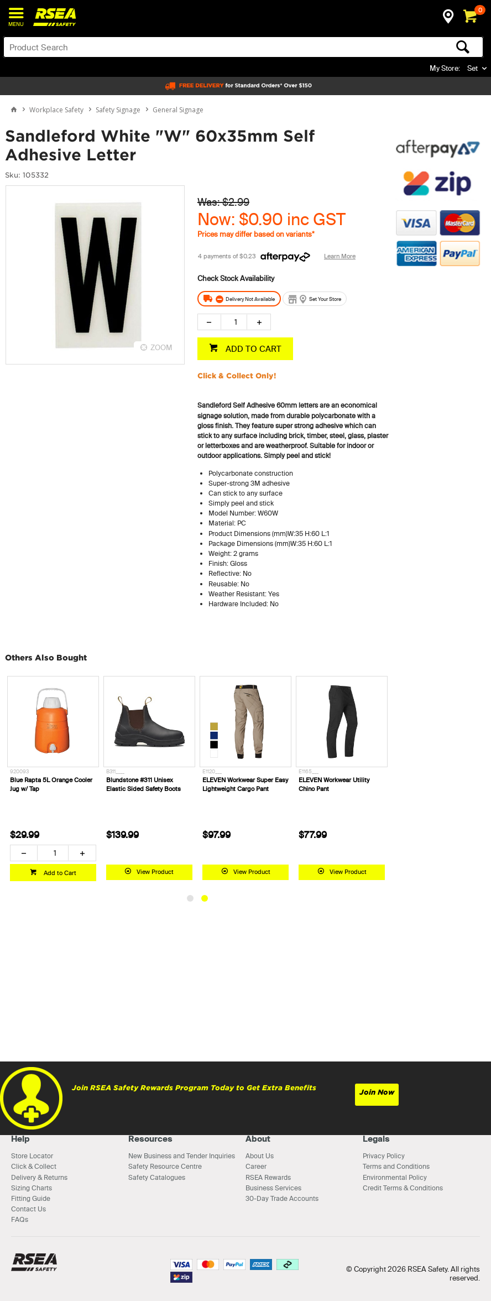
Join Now (376, 1092)
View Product (155, 872)
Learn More (340, 256)
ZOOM (161, 347)
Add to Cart (59, 873)
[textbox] (191, 47)
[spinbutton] (234, 322)
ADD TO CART (252, 349)
